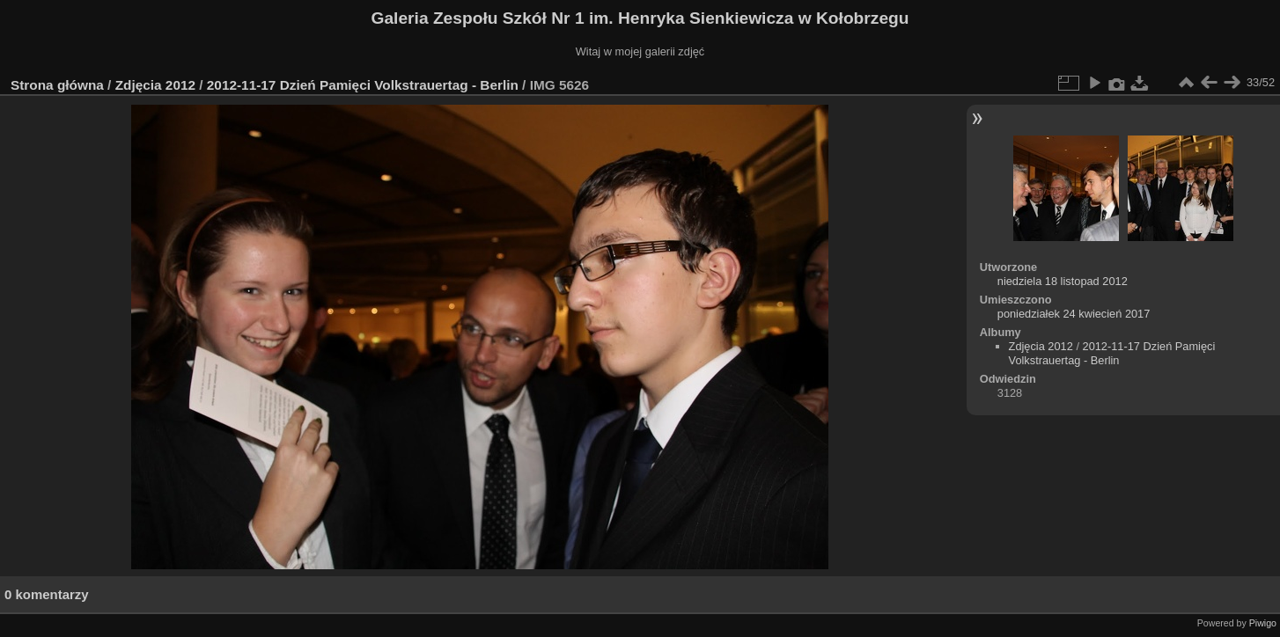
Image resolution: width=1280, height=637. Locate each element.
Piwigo (1262, 623)
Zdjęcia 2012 (155, 84)
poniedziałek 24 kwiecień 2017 (1074, 313)
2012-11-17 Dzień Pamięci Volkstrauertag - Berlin (363, 84)
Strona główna (57, 84)
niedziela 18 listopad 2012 (1062, 281)
